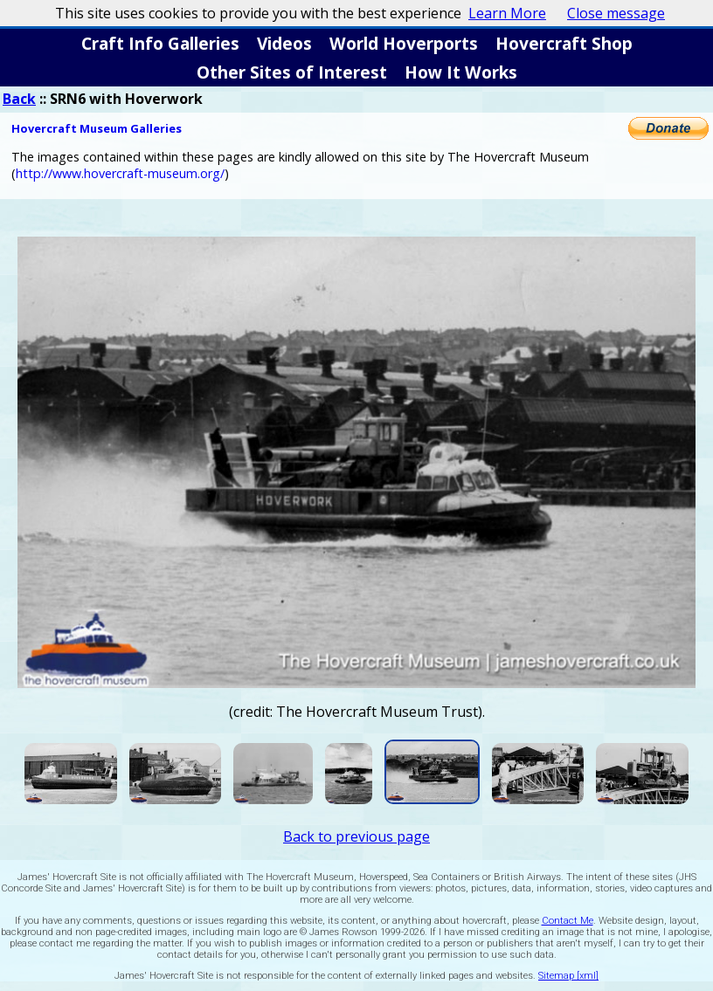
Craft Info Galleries (160, 43)
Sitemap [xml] (568, 975)
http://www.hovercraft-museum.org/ (120, 173)
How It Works (461, 72)
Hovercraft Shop (564, 43)
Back (19, 98)
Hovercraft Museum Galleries (96, 128)
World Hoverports (403, 43)
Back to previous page (356, 836)
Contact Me (567, 920)
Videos (284, 43)
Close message (616, 13)
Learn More (507, 13)
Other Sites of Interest (292, 72)
